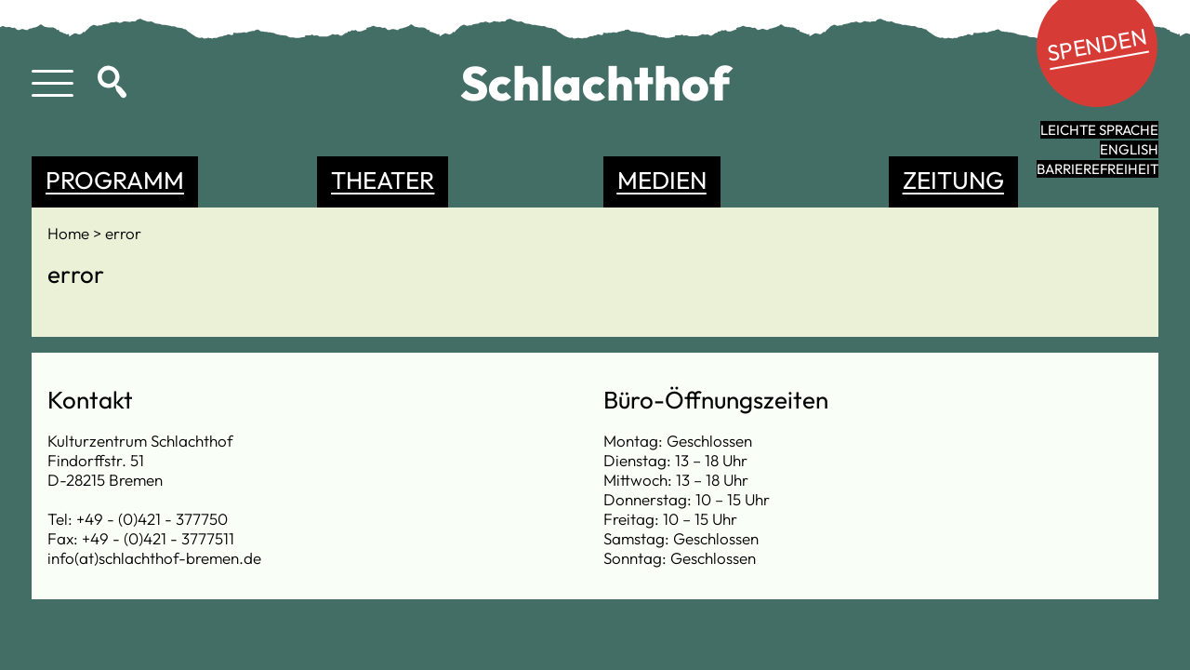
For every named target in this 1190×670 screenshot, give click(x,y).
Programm (115, 180)
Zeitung (953, 180)
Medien (662, 180)
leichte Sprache (1099, 130)
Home (70, 233)
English (1129, 149)
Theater (382, 180)
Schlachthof (595, 83)
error (123, 233)
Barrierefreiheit (1097, 169)
